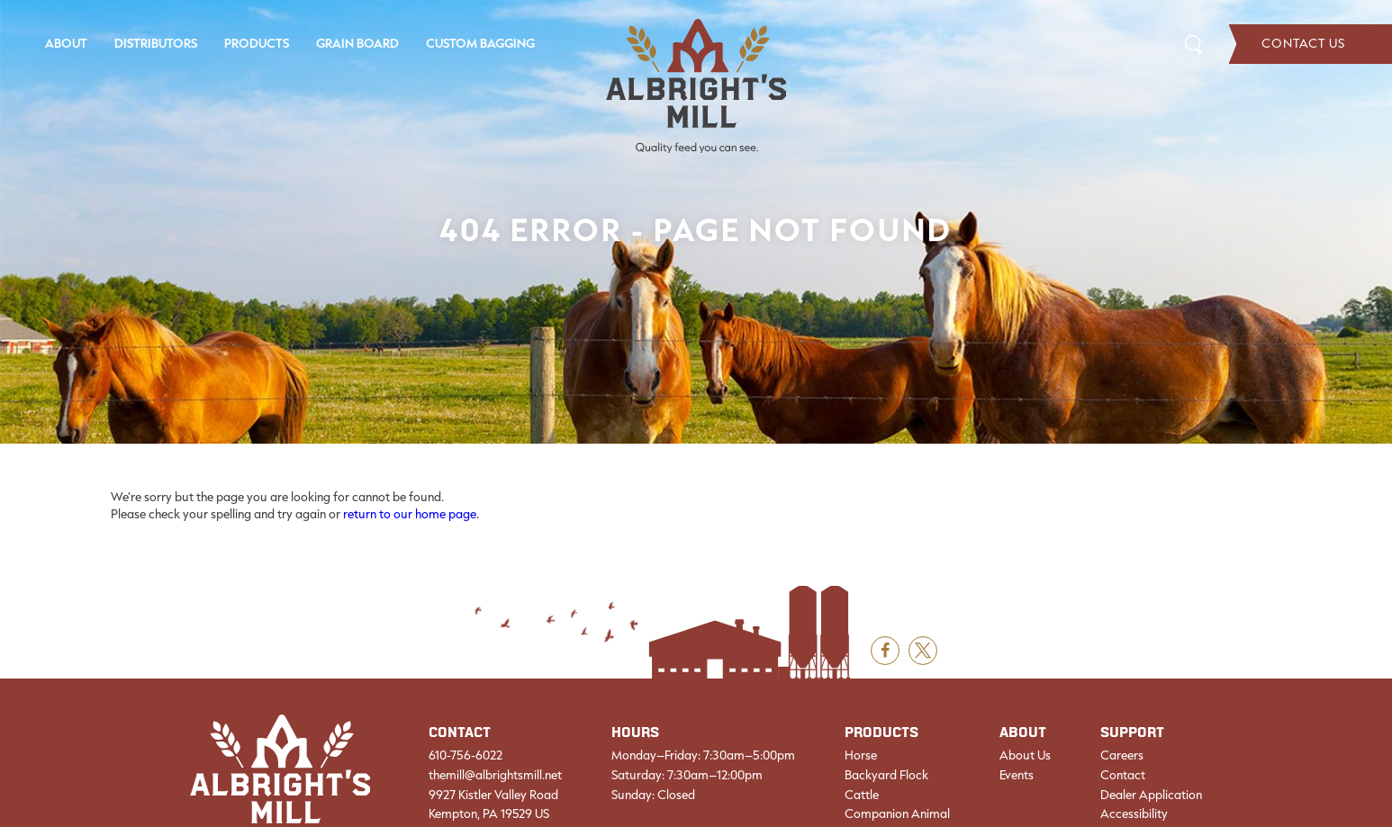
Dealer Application (1151, 795)
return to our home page (409, 514)
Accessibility (1134, 813)
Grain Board (357, 43)
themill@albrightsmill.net (495, 775)
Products (256, 43)
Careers (1121, 755)
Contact (1122, 775)
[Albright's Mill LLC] (696, 86)
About (66, 43)
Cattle (862, 795)
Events (1016, 775)
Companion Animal (897, 813)
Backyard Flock (886, 775)
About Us (1025, 755)
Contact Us (1310, 44)
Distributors (155, 43)
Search (1194, 43)
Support (1132, 733)
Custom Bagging (480, 43)
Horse (861, 755)
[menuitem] (66, 44)
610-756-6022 (465, 755)
